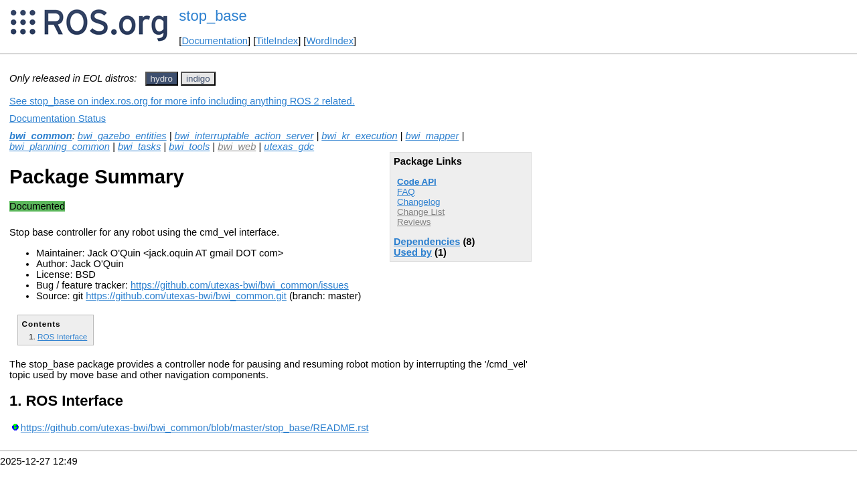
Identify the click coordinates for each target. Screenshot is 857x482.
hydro (162, 79)
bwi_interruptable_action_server (244, 136)
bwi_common (40, 136)
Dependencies (427, 241)
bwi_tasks (139, 146)
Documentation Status (57, 118)
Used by (413, 252)
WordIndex (330, 40)
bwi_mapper (432, 136)
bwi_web (237, 146)
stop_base (213, 15)
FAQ (406, 192)
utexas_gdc (289, 146)
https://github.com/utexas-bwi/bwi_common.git (186, 296)
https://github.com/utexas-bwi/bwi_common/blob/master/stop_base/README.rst (195, 427)
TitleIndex (277, 40)
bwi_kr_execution (359, 136)
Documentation (214, 40)
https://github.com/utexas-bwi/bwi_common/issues (240, 285)
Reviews (414, 222)
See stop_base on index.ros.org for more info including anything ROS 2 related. (182, 101)
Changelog (418, 202)
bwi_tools (189, 146)
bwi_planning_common (59, 146)
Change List (421, 212)
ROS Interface (62, 336)
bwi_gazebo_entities (122, 136)
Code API (417, 182)
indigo (198, 79)
